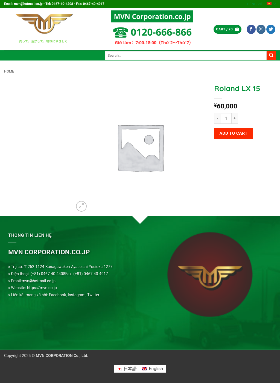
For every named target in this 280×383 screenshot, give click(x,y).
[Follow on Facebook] (251, 29)
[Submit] (271, 55)
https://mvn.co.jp (42, 288)
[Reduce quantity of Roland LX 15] (217, 118)
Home (9, 71)
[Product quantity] (226, 118)
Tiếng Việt (261, 4)
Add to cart (234, 133)
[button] (227, 29)
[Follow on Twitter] (270, 29)
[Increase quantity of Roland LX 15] (235, 118)
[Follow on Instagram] (261, 29)
